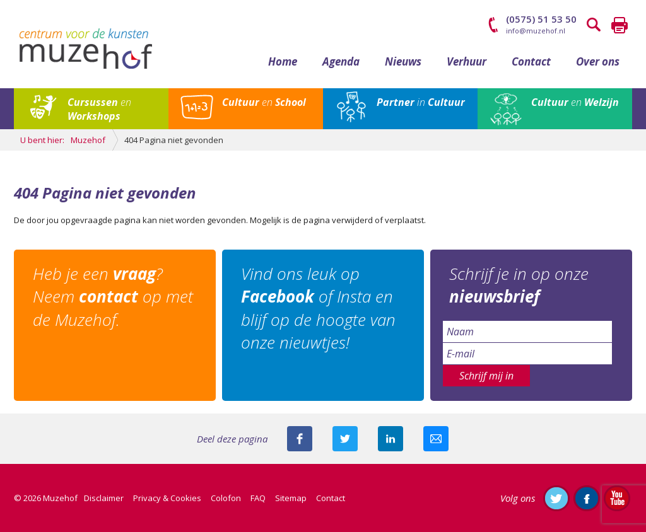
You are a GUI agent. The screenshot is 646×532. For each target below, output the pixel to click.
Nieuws (403, 61)
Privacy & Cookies (167, 498)
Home (282, 61)
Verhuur (466, 61)
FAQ (258, 498)
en (99, 109)
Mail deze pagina (436, 438)
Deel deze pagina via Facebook (299, 438)
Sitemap (291, 498)
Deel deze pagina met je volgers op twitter (345, 438)
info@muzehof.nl (535, 30)
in (421, 102)
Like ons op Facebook (587, 498)
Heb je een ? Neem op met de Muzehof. (113, 296)
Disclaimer (104, 498)
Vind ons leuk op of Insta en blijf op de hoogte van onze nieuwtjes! (318, 308)
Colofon (226, 498)
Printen (619, 25)
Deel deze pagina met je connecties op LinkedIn (390, 438)
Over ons (598, 61)
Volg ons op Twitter (556, 498)
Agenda (341, 61)
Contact (531, 61)
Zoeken (594, 25)
